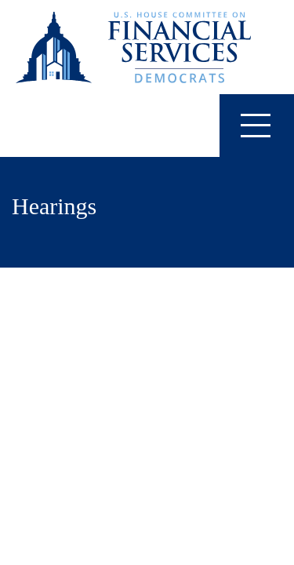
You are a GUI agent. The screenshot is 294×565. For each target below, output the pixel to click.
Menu (245, 124)
